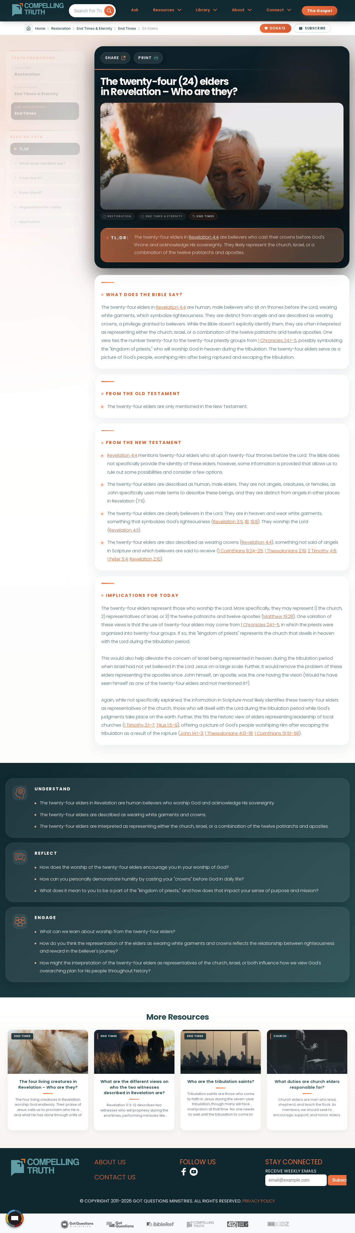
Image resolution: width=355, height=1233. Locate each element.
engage (46, 917)
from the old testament (143, 393)
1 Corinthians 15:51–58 (277, 733)
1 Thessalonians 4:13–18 (229, 733)
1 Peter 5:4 (117, 559)
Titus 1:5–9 (167, 725)
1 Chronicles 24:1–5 (277, 340)
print (148, 57)
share (115, 57)
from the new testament (144, 442)
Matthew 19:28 (278, 616)
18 (247, 521)
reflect (46, 853)
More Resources (177, 1016)
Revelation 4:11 (124, 530)
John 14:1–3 (191, 733)
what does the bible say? (144, 294)
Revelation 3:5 (228, 521)
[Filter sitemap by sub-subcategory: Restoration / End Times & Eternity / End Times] (45, 107)
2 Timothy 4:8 (322, 551)
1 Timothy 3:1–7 (139, 725)
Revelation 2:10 (145, 559)
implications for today (142, 595)
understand (53, 789)
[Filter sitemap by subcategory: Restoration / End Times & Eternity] (45, 87)
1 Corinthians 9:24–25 (240, 551)
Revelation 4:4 (204, 237)
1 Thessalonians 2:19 (285, 551)
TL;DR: (120, 238)
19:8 (254, 521)
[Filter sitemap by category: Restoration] (45, 68)
